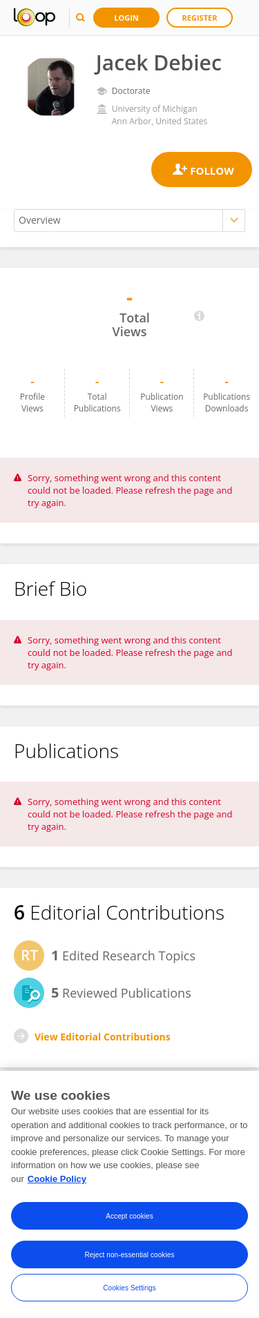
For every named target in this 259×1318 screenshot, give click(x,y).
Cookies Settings (129, 1288)
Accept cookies (129, 1217)
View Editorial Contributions (103, 1036)
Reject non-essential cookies (129, 1255)
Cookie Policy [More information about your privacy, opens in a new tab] (57, 1179)
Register (200, 17)
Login (126, 17)
